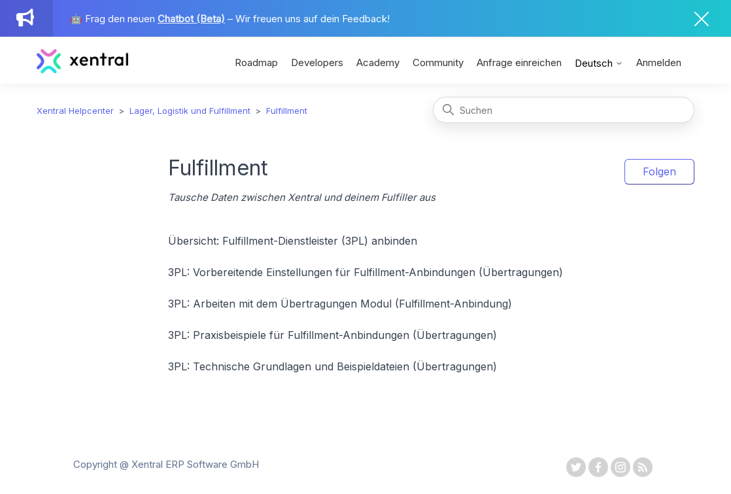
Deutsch (599, 63)
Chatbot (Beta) (191, 18)
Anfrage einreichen (519, 62)
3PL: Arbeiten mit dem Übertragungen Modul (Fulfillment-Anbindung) (340, 303)
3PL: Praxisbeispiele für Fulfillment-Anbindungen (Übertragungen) (332, 335)
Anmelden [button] (658, 62)
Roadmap (256, 62)
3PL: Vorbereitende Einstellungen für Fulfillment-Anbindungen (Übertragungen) (365, 272)
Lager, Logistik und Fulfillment (189, 110)
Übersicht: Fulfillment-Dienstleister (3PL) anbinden (292, 240)
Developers (317, 62)
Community (438, 62)
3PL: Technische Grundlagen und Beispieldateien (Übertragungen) (332, 366)
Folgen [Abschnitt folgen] (659, 171)
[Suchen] (563, 110)
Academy (378, 62)
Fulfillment (286, 110)
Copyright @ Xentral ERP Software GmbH (166, 464)
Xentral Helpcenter (75, 110)
